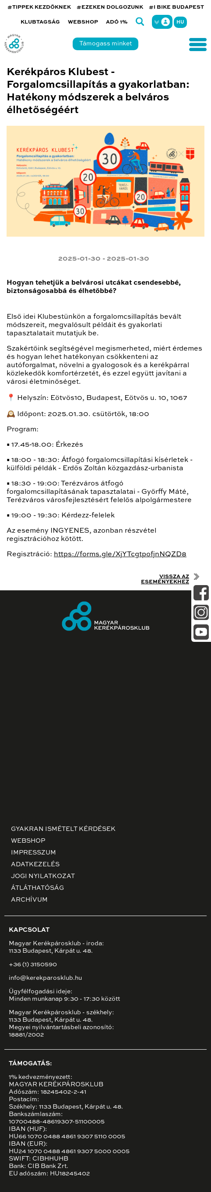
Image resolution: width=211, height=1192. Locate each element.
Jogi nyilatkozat (43, 876)
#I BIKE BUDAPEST (176, 7)
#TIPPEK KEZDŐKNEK (39, 7)
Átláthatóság (37, 888)
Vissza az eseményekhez (165, 579)
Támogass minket (105, 44)
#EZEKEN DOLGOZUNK (110, 7)
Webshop (83, 22)
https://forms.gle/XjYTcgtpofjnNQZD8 (120, 554)
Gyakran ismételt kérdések (63, 829)
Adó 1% (117, 22)
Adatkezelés (35, 864)
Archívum (29, 900)
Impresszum (33, 853)
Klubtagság (40, 22)
